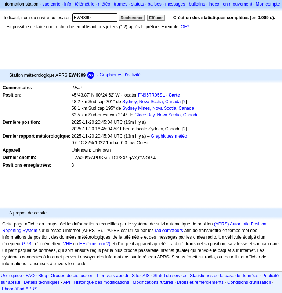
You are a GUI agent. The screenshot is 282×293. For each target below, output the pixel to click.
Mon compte (268, 4)
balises (154, 4)
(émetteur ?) (98, 243)
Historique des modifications (101, 282)
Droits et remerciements (200, 282)
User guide (11, 275)
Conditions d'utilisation (249, 282)
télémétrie (84, 4)
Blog (42, 275)
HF (82, 243)
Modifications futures (153, 282)
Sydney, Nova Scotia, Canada (151, 101)
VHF (67, 243)
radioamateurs (169, 230)
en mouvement (237, 4)
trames (120, 4)
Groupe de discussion (72, 275)
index (214, 4)
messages (175, 4)
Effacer (156, 17)
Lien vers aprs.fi (112, 275)
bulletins (197, 4)
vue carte (51, 4)
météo (104, 4)
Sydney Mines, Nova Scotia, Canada (158, 108)
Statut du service (169, 275)
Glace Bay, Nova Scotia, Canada (166, 114)
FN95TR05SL (151, 95)
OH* (185, 26)
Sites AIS (141, 275)
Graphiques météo (169, 136)
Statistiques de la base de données (224, 275)
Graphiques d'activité (120, 74)
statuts (137, 4)
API (66, 282)
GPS (26, 243)
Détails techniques (42, 282)
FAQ (30, 275)
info (67, 4)
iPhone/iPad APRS (19, 289)
